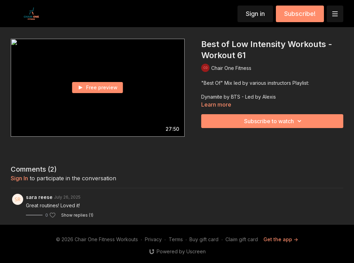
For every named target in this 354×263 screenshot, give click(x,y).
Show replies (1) (77, 215)
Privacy (153, 239)
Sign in (255, 13)
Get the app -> (280, 239)
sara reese (39, 197)
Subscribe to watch (274, 121)
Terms (176, 239)
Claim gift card (241, 239)
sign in (19, 178)
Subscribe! (300, 13)
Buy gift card (203, 239)
